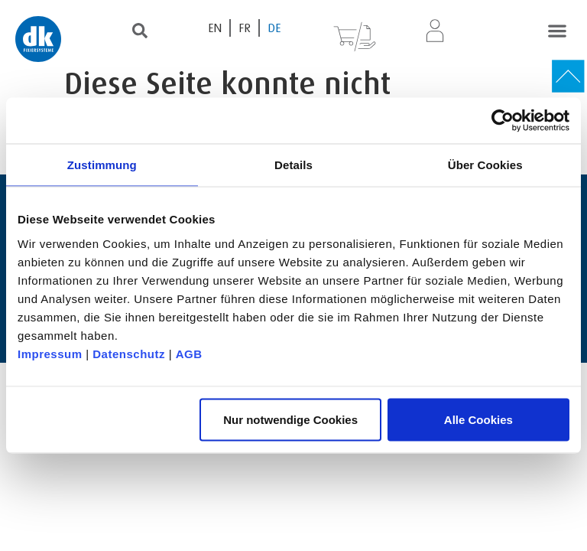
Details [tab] (293, 164)
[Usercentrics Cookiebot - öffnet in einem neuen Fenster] (502, 120)
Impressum (50, 353)
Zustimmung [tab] (102, 164)
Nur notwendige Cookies (290, 418)
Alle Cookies (478, 418)
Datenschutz (128, 353)
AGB (189, 353)
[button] (557, 30)
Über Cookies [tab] (485, 164)
